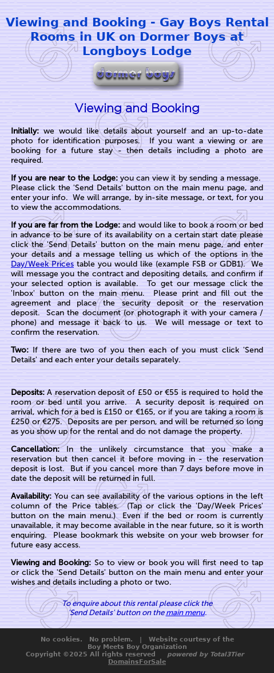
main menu (185, 612)
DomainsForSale (137, 662)
